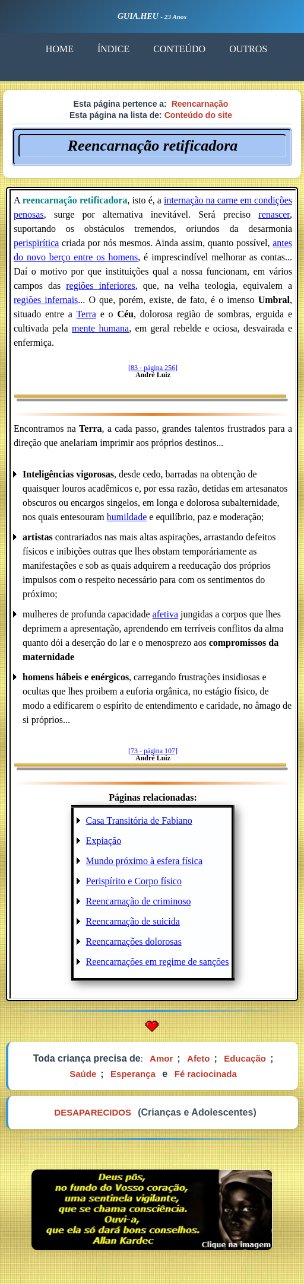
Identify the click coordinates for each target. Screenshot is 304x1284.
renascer (274, 214)
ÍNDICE (113, 49)
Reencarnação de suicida (133, 921)
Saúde (82, 1074)
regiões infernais (46, 300)
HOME (60, 49)
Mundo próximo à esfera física (144, 861)
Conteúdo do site (198, 115)
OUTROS (248, 49)
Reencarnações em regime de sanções (157, 962)
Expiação (104, 841)
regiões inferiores (100, 286)
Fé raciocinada (206, 1074)
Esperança (133, 1074)
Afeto (198, 1058)
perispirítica (36, 243)
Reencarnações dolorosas (134, 941)
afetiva (166, 614)
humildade (127, 517)
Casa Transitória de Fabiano (139, 820)
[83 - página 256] (153, 368)
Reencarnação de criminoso (138, 901)
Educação (245, 1058)
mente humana (100, 328)
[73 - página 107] (153, 751)
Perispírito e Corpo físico (134, 881)
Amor (161, 1058)
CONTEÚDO (179, 49)
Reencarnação (200, 104)
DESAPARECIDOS (92, 1112)
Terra (86, 314)
